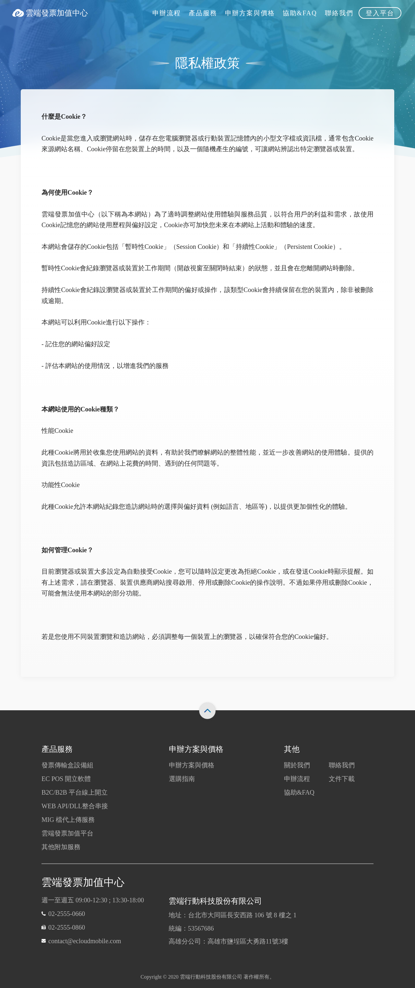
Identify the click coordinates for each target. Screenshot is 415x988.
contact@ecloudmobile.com (84, 941)
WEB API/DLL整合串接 (75, 806)
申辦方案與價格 (191, 765)
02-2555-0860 (66, 927)
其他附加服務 (61, 846)
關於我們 (297, 765)
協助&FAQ (299, 792)
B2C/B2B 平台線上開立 (75, 792)
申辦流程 (297, 778)
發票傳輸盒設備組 (67, 765)
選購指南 (182, 778)
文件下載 (342, 778)
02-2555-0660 (66, 913)
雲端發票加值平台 (67, 833)
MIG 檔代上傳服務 (68, 819)
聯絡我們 (342, 765)
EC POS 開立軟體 (66, 778)
